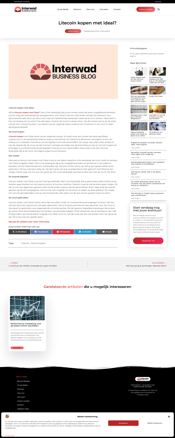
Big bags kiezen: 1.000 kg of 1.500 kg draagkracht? (139, 116)
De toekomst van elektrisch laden (155, 133)
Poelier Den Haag (155, 96)
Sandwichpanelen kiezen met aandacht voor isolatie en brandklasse (147, 163)
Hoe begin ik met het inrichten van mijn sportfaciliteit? (157, 116)
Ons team (104, 9)
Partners (77, 9)
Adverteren (73, 31)
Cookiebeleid (9, 435)
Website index (23, 409)
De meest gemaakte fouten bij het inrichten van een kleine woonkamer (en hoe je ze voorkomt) (148, 183)
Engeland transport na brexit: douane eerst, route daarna (146, 143)
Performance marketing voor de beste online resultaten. (26, 324)
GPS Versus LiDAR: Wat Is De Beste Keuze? (146, 173)
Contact (117, 9)
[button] (169, 416)
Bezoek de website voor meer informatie (29, 222)
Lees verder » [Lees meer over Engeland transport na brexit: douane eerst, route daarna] (135, 148)
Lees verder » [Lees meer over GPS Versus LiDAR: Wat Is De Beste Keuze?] (135, 177)
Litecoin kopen (16, 136)
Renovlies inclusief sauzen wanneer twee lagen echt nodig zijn (146, 153)
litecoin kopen (38, 243)
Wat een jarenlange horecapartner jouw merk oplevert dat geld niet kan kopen (138, 98)
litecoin (25, 243)
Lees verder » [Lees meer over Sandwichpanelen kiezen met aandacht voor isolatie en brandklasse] (135, 167)
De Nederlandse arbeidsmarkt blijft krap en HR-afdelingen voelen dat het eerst (157, 79)
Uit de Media (62, 9)
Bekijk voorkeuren (155, 423)
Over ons (90, 9)
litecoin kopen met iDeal (26, 112)
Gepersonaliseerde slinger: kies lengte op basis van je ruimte (139, 134)
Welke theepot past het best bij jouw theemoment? (138, 79)
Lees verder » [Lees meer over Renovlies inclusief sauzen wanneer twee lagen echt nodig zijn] (135, 157)
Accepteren (123, 423)
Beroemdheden (23, 381)
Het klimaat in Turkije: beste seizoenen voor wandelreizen (147, 194)
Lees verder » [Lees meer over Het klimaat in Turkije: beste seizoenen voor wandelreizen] (135, 198)
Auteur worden (23, 401)
